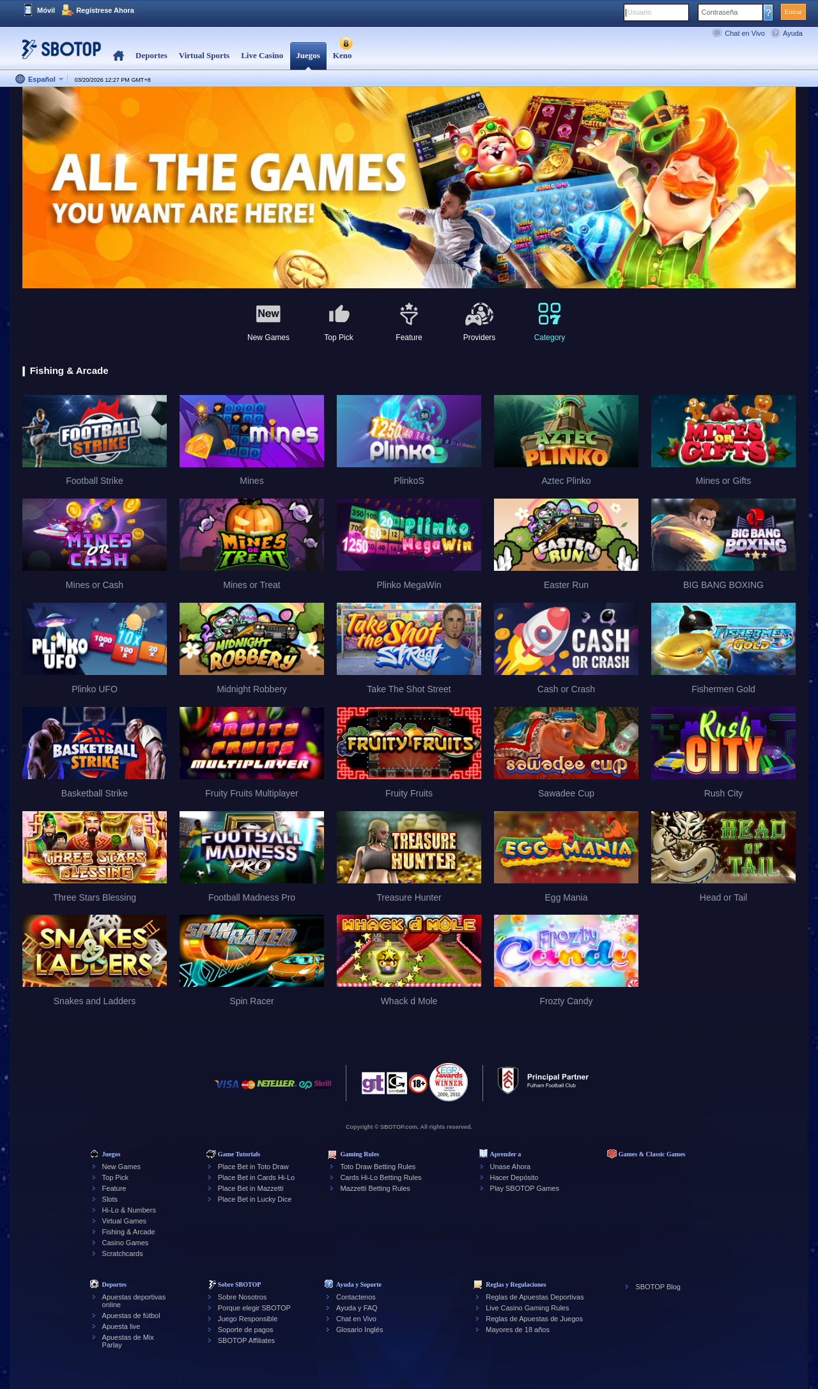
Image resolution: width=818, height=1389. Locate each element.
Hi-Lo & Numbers (129, 1210)
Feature (114, 1188)
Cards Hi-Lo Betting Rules (380, 1177)
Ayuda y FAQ (357, 1308)
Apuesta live (121, 1326)
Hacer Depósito (514, 1177)
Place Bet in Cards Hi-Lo (256, 1177)
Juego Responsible (248, 1319)
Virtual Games (124, 1221)
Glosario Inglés (359, 1329)
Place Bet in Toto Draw (253, 1166)
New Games (121, 1166)
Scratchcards (122, 1253)
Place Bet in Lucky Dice (255, 1199)
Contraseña (720, 12)
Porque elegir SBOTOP (254, 1308)
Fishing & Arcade (128, 1232)
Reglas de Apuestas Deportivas (534, 1297)
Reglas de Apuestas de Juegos (534, 1319)
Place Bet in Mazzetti (251, 1188)
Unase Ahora (510, 1166)
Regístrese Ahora (105, 10)
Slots (110, 1199)
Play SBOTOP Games (524, 1188)
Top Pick (115, 1177)
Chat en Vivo (745, 33)
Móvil (46, 10)
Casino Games (125, 1242)
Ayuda (793, 33)
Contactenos (356, 1297)
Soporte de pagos (246, 1329)
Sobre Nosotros (242, 1297)
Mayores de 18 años (518, 1329)
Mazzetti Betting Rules (375, 1188)
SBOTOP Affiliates (246, 1340)
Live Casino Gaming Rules (527, 1308)
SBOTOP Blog (658, 1287)
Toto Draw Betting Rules (377, 1166)
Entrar (793, 11)
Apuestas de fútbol (131, 1315)
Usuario (640, 12)
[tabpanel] (409, 188)
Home (118, 55)
